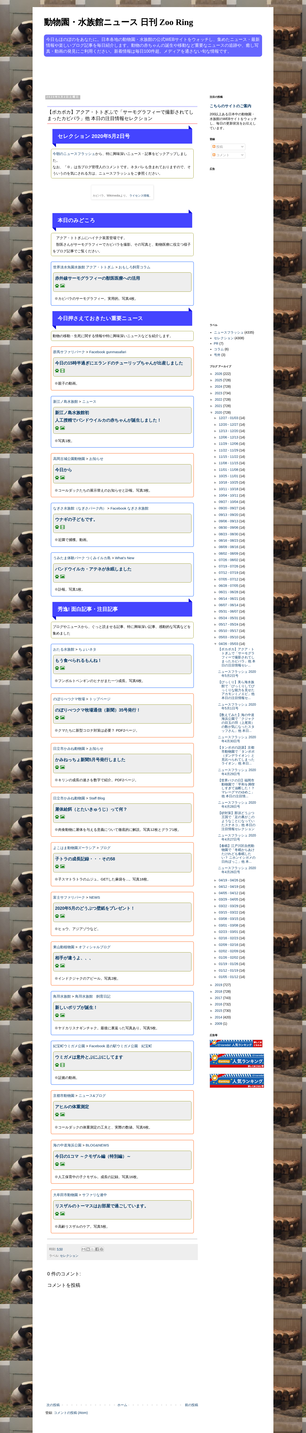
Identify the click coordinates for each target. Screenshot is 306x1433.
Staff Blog (97, 798)
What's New (124, 558)
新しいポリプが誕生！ (76, 1007)
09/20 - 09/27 (229, 508)
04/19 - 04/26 (229, 880)
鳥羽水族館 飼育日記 (92, 996)
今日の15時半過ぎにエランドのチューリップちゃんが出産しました (119, 363)
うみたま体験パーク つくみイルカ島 (82, 558)
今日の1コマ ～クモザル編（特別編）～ (93, 1156)
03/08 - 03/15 (229, 919)
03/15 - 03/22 (229, 912)
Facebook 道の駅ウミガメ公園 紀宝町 (120, 1046)
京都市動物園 (63, 1096)
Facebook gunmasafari (107, 352)
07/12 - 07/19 (229, 573)
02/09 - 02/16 (229, 945)
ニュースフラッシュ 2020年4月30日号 (237, 739)
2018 (219, 991)
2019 (219, 985)
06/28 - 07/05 (229, 586)
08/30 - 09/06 (229, 527)
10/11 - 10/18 (229, 489)
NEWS (94, 897)
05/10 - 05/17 (229, 631)
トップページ (99, 699)
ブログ (105, 848)
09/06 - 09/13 (229, 521)
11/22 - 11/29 (229, 450)
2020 (219, 412)
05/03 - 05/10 (229, 637)
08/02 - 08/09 (229, 553)
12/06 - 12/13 (229, 437)
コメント (221, 155)
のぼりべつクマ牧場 (69, 699)
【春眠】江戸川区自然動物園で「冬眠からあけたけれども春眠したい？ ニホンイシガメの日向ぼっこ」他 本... (236, 853)
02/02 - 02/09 (229, 951)
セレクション (69, 1255)
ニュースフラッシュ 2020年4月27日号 (237, 837)
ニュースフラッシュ (229, 332)
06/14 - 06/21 (229, 599)
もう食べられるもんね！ (78, 660)
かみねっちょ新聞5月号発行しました (90, 759)
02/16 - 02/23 (229, 938)
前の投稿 (191, 1405)
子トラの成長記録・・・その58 (85, 859)
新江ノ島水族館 (65, 401)
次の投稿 (53, 1405)
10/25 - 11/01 (229, 476)
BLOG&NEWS (97, 1145)
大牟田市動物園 (65, 1195)
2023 (219, 393)
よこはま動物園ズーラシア (74, 848)
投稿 (217, 147)
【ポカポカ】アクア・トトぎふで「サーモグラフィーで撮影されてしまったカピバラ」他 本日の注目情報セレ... (236, 657)
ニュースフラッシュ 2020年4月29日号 (237, 772)
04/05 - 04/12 (229, 893)
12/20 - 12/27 (229, 424)
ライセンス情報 (139, 195)
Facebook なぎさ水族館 (129, 508)
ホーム (122, 1405)
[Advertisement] (135, 75)
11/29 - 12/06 (229, 444)
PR (216, 343)
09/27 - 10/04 (229, 502)
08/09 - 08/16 (229, 547)
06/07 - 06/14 (229, 605)
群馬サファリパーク (69, 352)
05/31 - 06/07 (229, 611)
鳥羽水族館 (62, 996)
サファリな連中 (94, 1195)
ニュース (89, 401)
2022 (219, 399)
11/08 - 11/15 (229, 463)
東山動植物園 (63, 947)
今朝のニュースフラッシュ (74, 154)
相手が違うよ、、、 (74, 958)
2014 (219, 1017)
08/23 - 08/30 (229, 534)
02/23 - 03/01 (229, 932)
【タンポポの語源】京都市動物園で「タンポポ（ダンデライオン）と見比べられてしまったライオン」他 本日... (236, 755)
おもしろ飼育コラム (134, 267)
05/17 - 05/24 (229, 624)
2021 (219, 406)
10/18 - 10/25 (229, 482)
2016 (219, 1004)
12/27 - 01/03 (229, 418)
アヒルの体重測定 (72, 1106)
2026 (219, 374)
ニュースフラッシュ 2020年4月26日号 (237, 870)
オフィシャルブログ (94, 947)
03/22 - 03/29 (229, 906)
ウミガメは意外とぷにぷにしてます (89, 1057)
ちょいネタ (87, 649)
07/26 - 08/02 (229, 560)
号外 (217, 355)
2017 (219, 998)
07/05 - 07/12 (229, 579)
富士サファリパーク (69, 897)
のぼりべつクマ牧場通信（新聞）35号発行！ (97, 710)
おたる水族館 (63, 649)
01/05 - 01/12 (229, 977)
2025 (219, 380)
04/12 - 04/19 (229, 886)
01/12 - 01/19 (229, 970)
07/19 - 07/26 (229, 566)
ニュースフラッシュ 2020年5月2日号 (237, 674)
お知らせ (96, 459)
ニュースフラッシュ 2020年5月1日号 (237, 706)
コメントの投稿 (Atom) (71, 1413)
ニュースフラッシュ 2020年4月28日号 (237, 804)
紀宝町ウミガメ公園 (69, 1046)
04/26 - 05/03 (229, 644)
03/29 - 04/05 (229, 899)
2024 (219, 386)
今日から (63, 470)
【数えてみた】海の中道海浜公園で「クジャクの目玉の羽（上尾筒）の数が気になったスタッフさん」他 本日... (236, 723)
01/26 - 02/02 (229, 957)
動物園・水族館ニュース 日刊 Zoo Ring (118, 22)
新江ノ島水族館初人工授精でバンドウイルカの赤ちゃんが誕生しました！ (108, 416)
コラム (219, 349)
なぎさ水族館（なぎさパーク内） (79, 508)
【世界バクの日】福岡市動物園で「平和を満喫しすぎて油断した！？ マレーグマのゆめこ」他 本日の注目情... (236, 788)
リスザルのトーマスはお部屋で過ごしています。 (102, 1206)
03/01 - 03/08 (229, 925)
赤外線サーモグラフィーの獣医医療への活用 (97, 278)
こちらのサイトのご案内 (230, 106)
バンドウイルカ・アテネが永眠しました (93, 569)
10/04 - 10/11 (229, 495)
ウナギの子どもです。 (76, 519)
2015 (219, 1011)
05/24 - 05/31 (229, 618)
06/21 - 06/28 (229, 592)
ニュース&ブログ (92, 1096)
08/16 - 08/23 (229, 540)
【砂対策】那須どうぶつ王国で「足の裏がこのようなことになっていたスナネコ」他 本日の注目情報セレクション (236, 821)
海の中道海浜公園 (67, 1145)
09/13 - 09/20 (229, 515)
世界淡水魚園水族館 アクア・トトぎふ (83, 267)
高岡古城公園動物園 (69, 459)
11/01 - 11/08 (229, 470)
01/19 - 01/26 (229, 964)
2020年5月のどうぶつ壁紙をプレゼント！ (95, 908)
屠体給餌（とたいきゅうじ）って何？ (91, 809)
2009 (219, 1023)
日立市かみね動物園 (69, 749)
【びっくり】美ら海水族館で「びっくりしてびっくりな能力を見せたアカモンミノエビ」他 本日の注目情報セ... (236, 690)
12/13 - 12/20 (229, 431)
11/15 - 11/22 (229, 457)
